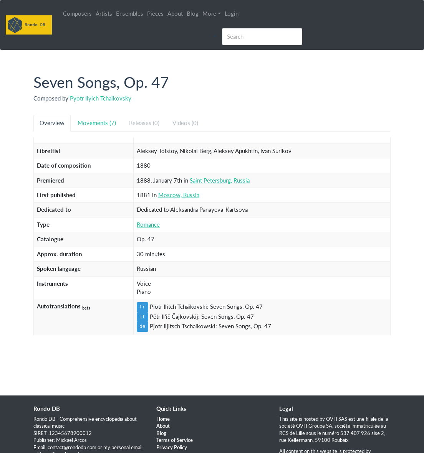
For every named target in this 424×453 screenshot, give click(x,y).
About (175, 13)
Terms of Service (174, 440)
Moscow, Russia (178, 194)
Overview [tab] (52, 122)
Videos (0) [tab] (185, 122)
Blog (193, 13)
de (142, 326)
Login (232, 13)
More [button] (210, 13)
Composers (77, 13)
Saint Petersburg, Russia (220, 180)
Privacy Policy (171, 447)
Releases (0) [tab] (144, 122)
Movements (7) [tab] (97, 122)
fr (142, 306)
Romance (148, 224)
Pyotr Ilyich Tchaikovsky (100, 98)
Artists (104, 13)
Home (163, 419)
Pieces (155, 13)
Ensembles (130, 13)
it (142, 316)
